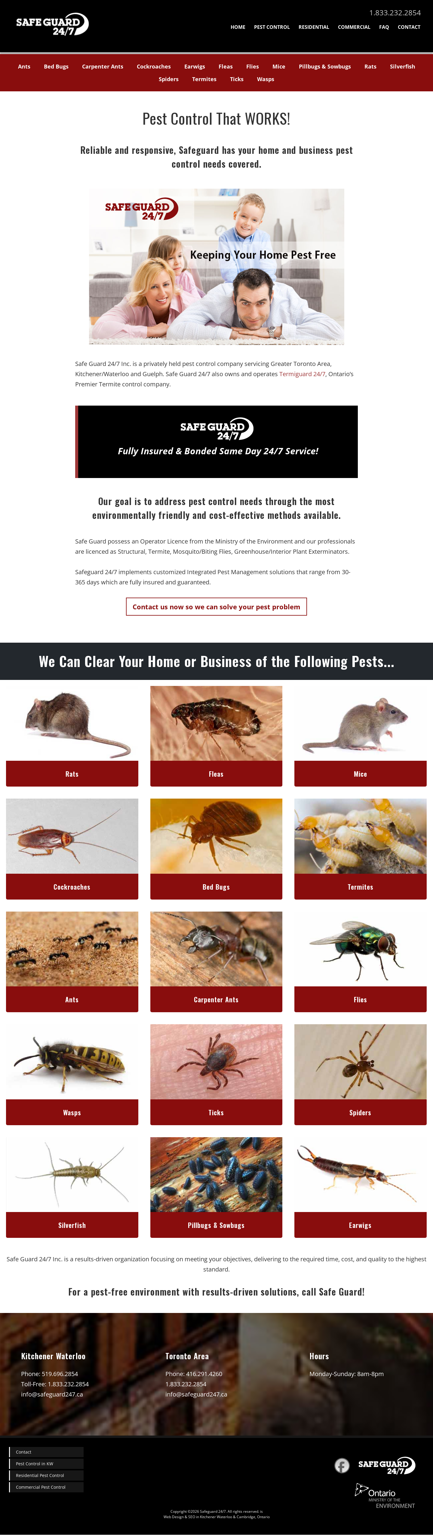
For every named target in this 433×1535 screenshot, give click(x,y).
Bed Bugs (56, 66)
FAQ (384, 27)
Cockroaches (154, 66)
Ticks (237, 79)
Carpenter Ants (102, 66)
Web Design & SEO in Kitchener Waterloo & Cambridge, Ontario (217, 1516)
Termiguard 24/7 (302, 374)
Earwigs (194, 66)
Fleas (226, 66)
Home (238, 27)
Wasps (265, 79)
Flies (252, 66)
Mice (278, 66)
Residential (314, 27)
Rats (370, 66)
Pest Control (272, 27)
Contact (409, 27)
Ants (24, 66)
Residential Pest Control (40, 1475)
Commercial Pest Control (41, 1487)
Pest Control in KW (34, 1463)
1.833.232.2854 (395, 12)
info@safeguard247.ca (52, 1394)
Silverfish (402, 66)
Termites (204, 79)
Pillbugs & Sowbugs (325, 66)
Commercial (354, 27)
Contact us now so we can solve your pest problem (216, 606)
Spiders (169, 79)
